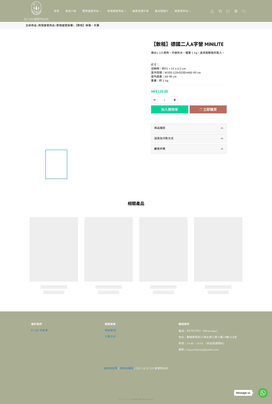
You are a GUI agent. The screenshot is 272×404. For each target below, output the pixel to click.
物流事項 (110, 330)
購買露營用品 (91, 11)
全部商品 (31, 25)
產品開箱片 (162, 11)
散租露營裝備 (64, 25)
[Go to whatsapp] (263, 393)
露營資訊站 (183, 11)
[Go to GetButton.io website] (263, 400)
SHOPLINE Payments (142, 399)
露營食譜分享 (140, 11)
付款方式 (110, 336)
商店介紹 (70, 11)
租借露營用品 (116, 11)
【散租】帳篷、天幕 (87, 25)
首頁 (56, 11)
